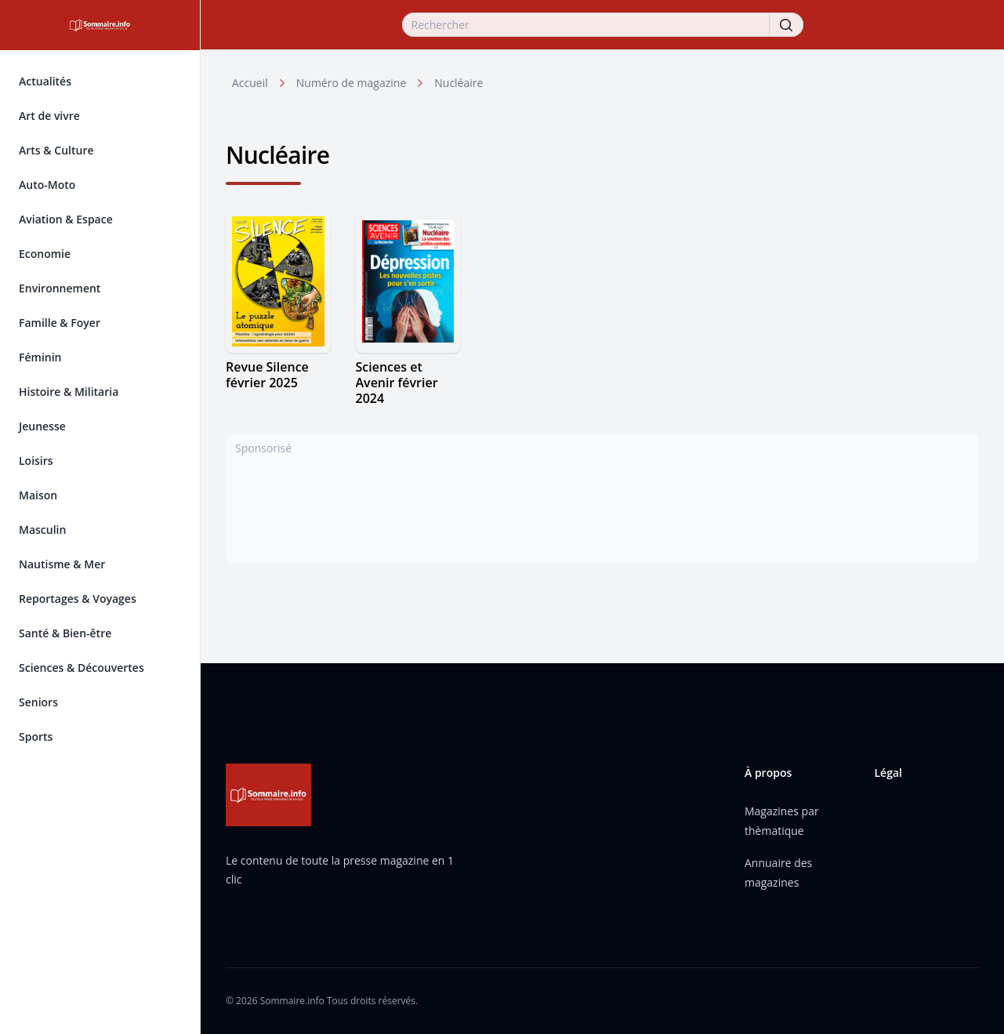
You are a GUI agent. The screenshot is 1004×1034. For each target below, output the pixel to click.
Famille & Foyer (59, 322)
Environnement (59, 288)
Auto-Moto (47, 184)
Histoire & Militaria (68, 391)
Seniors (38, 702)
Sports (36, 736)
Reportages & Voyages (77, 598)
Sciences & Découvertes (81, 667)
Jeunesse (42, 426)
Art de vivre (49, 115)
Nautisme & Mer (62, 564)
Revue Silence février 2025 (267, 374)
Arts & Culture (56, 150)
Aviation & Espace (66, 219)
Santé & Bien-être (65, 633)
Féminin (40, 357)
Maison (38, 495)
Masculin (42, 529)
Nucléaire (458, 82)
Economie (45, 253)
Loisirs (36, 460)
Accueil (250, 82)
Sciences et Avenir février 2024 (397, 382)
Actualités (45, 81)
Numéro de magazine (351, 82)
